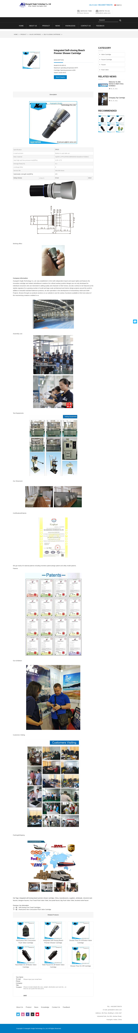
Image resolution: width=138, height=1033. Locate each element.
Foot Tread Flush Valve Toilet (39, 900)
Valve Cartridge (35, 34)
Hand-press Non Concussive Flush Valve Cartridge (35, 909)
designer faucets (23, 900)
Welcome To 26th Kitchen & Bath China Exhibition (116, 84)
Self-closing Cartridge (52, 34)
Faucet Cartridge (106, 59)
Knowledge (70, 26)
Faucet (103, 64)
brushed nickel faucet (81, 900)
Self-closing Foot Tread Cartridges (30, 907)
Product (46, 26)
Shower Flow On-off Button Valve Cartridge (80, 942)
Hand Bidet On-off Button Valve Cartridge (26, 966)
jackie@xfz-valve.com (103, 13)
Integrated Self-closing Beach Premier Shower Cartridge (53, 942)
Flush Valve (105, 70)
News (57, 26)
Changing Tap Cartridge (117, 98)
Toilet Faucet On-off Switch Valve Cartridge (53, 966)
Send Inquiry (60, 77)
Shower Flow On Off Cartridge (80, 966)
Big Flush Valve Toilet (67, 900)
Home (21, 26)
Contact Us (86, 26)
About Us (33, 26)
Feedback (100, 26)
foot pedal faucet (54, 900)
